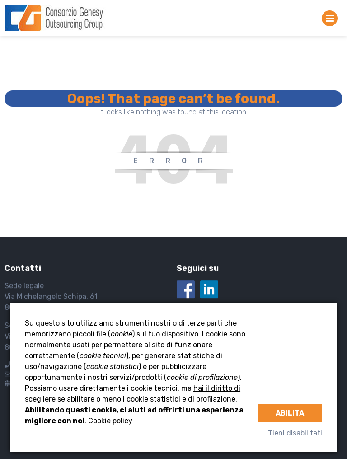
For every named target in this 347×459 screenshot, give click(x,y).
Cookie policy (110, 420)
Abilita (290, 413)
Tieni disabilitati (295, 433)
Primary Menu (330, 20)
